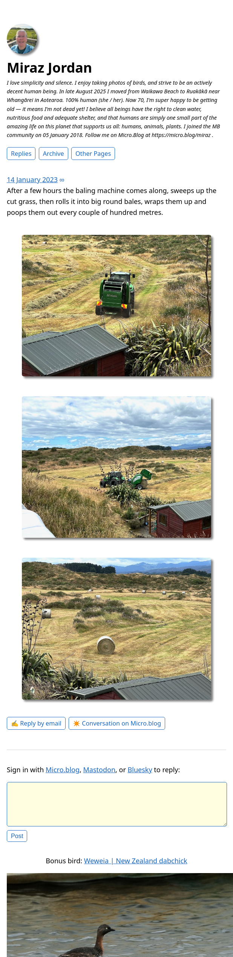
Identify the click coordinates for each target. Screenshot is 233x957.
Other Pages (93, 153)
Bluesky (140, 769)
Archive (53, 153)
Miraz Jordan (49, 67)
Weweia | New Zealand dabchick (135, 866)
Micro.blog (63, 769)
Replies (21, 153)
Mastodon (99, 769)
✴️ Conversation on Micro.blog (117, 723)
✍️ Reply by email (36, 723)
